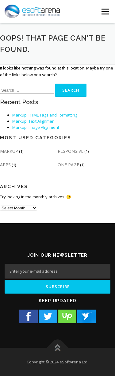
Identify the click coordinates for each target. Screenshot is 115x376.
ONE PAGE (68, 165)
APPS (5, 165)
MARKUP (9, 151)
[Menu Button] (105, 11)
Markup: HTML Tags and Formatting (44, 115)
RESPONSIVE (70, 151)
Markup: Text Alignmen (33, 121)
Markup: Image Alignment (35, 127)
